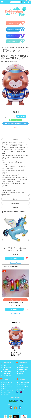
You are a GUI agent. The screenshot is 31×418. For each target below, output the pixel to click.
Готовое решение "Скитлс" (15, 303)
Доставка (16, 207)
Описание (15, 140)
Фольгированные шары (22, 47)
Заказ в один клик (15, 120)
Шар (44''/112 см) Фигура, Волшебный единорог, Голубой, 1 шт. (15, 249)
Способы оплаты (16, 203)
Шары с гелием (9, 47)
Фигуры (5, 49)
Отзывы (15, 199)
